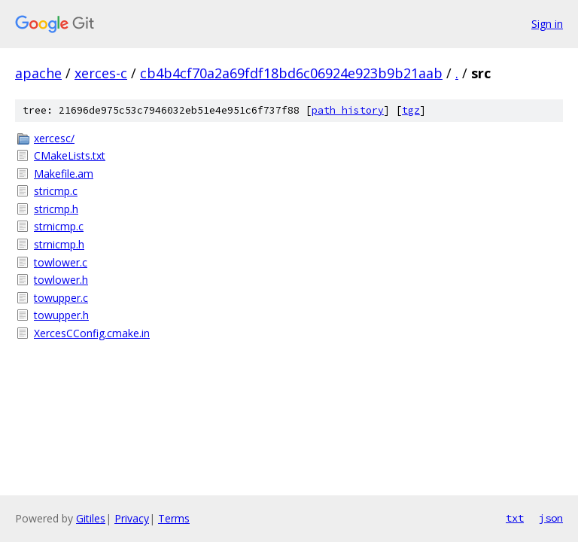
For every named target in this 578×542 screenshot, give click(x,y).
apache (38, 73)
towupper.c (61, 298)
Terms (174, 518)
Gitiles (90, 518)
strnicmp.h (59, 244)
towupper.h (61, 315)
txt (515, 518)
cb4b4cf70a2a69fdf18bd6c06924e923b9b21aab (291, 73)
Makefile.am (63, 173)
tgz (411, 110)
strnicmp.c (59, 226)
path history (348, 110)
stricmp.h (56, 209)
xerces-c (101, 73)
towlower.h (61, 280)
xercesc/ (54, 138)
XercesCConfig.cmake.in (92, 333)
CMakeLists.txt (69, 155)
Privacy (131, 518)
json (551, 518)
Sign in (547, 24)
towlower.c (60, 262)
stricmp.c (56, 191)
